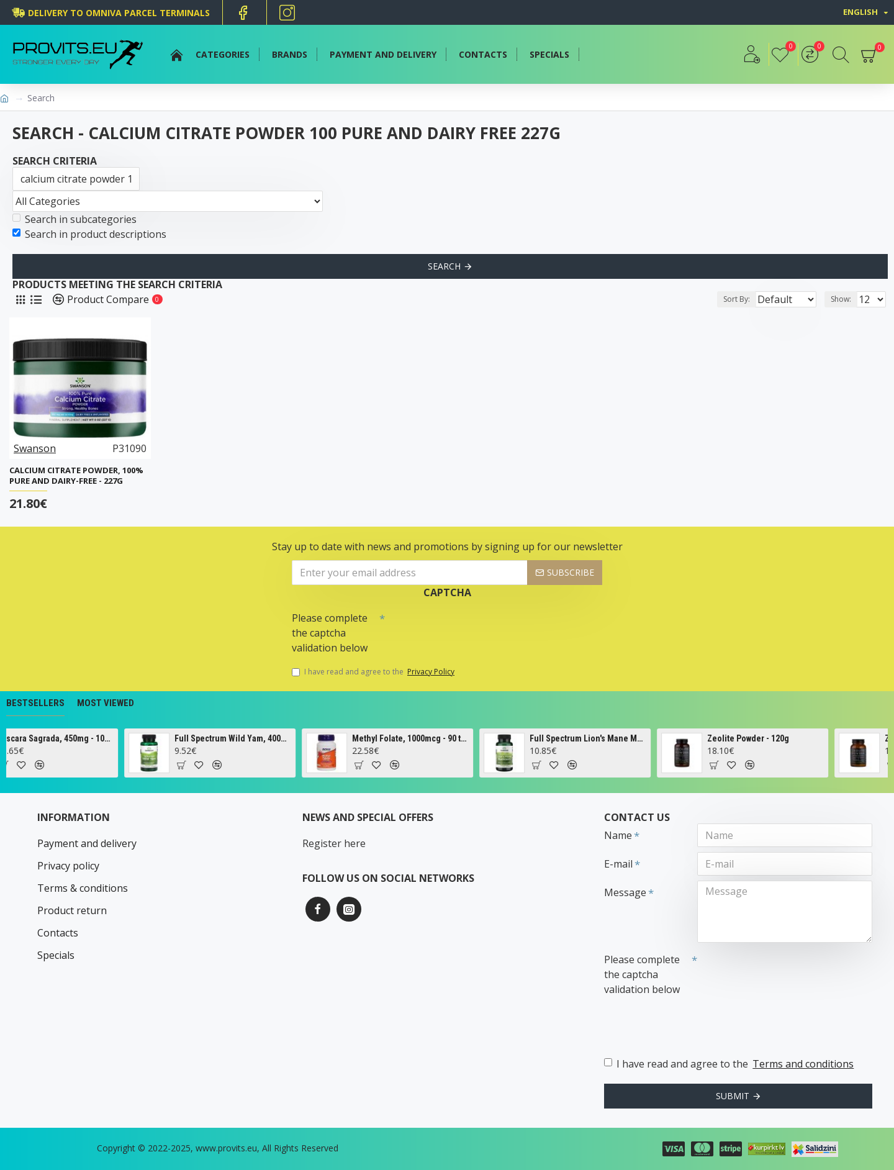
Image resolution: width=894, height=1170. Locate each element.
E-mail (618, 864)
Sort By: (726, 299)
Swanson (35, 448)
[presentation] (472, 628)
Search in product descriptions (89, 234)
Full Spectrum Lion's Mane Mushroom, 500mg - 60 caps (625, 738)
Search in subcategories (74, 219)
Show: (844, 299)
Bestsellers (35, 703)
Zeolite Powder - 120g (785, 738)
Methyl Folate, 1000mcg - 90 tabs (448, 738)
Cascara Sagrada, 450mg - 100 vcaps (92, 738)
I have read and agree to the (374, 672)
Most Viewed (105, 703)
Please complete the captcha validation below (330, 633)
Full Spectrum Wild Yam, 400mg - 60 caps (270, 738)
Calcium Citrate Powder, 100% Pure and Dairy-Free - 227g (76, 475)
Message (625, 892)
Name (618, 835)
